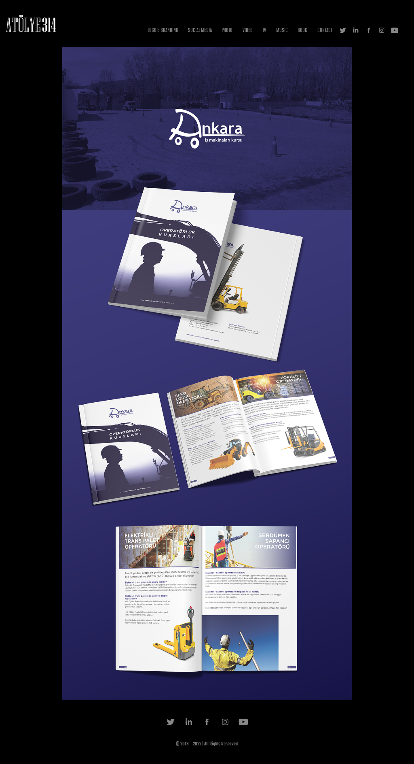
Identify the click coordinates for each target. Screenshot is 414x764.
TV (264, 30)
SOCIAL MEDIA (200, 30)
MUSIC (282, 30)
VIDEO (248, 30)
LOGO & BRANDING (163, 30)
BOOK (302, 30)
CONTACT (324, 30)
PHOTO (227, 30)
